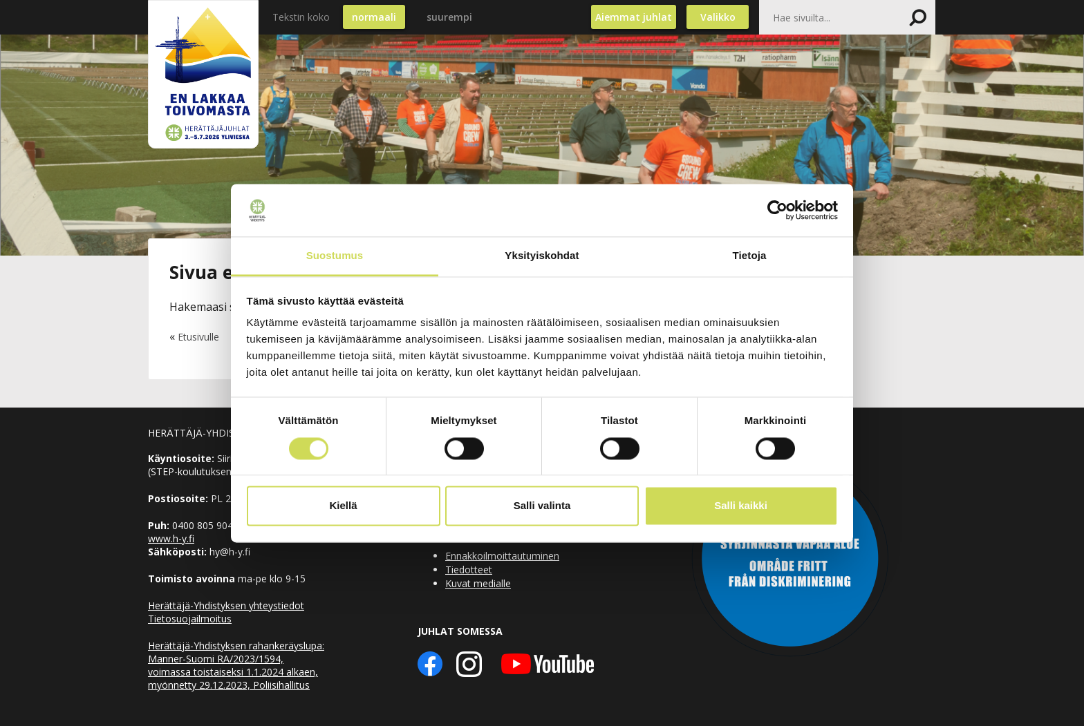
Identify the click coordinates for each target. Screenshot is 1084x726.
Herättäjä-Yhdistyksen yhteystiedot (226, 605)
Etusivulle (198, 336)
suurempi (449, 16)
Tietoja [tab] (750, 256)
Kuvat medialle (478, 583)
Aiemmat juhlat (633, 16)
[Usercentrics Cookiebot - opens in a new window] (777, 210)
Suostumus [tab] (335, 256)
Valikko (718, 16)
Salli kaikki (740, 506)
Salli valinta (542, 506)
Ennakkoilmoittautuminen (502, 555)
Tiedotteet (468, 569)
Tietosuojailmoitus (190, 618)
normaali (374, 16)
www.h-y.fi (171, 538)
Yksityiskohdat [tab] (542, 256)
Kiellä (343, 506)
